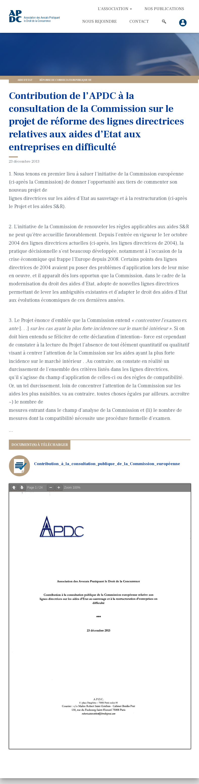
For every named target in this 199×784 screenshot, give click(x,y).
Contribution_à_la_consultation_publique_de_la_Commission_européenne (107, 463)
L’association (115, 9)
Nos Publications (164, 9)
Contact (139, 21)
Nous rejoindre (99, 21)
